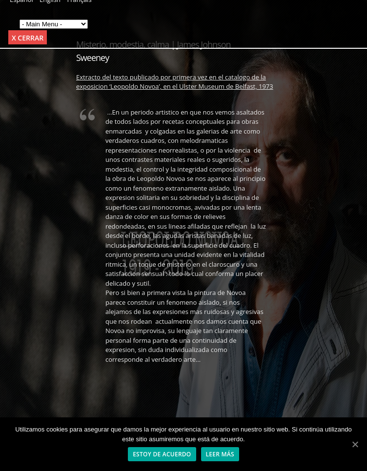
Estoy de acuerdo (162, 454)
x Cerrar (27, 37)
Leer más (220, 454)
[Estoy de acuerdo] (355, 444)
